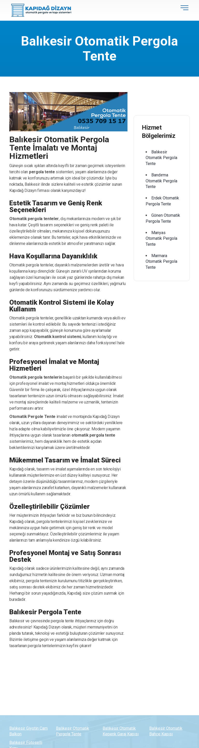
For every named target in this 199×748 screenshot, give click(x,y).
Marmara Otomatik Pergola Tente (161, 261)
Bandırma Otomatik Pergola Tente (161, 181)
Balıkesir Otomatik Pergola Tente (161, 157)
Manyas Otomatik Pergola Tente (161, 238)
